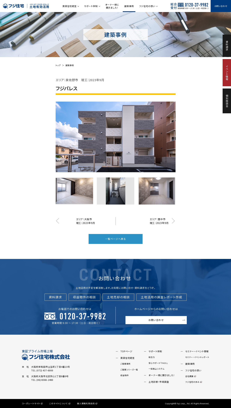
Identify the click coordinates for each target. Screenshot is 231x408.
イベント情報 (227, 72)
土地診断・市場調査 (159, 381)
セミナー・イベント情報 (197, 351)
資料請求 (227, 46)
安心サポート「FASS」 (158, 363)
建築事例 (129, 6)
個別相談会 (227, 101)
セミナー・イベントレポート (197, 357)
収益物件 (124, 375)
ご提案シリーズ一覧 (129, 369)
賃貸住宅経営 (69, 6)
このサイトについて (59, 403)
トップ (58, 65)
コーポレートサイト (32, 403)
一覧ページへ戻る (115, 239)
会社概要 (190, 376)
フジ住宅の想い (147, 6)
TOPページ (126, 351)
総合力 (152, 357)
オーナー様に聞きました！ (112, 6)
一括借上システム (156, 368)
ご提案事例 (125, 363)
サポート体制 (91, 6)
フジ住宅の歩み (193, 381)
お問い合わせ (220, 6)
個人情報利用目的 (87, 403)
